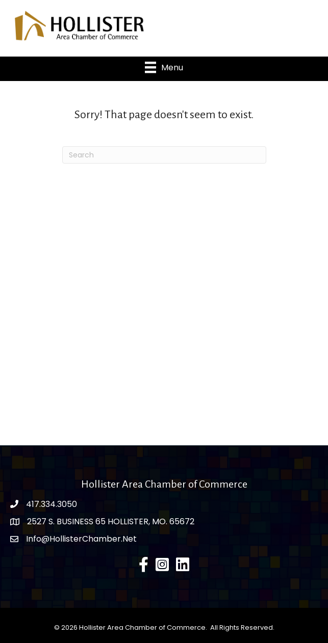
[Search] (164, 155)
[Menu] (164, 67)
